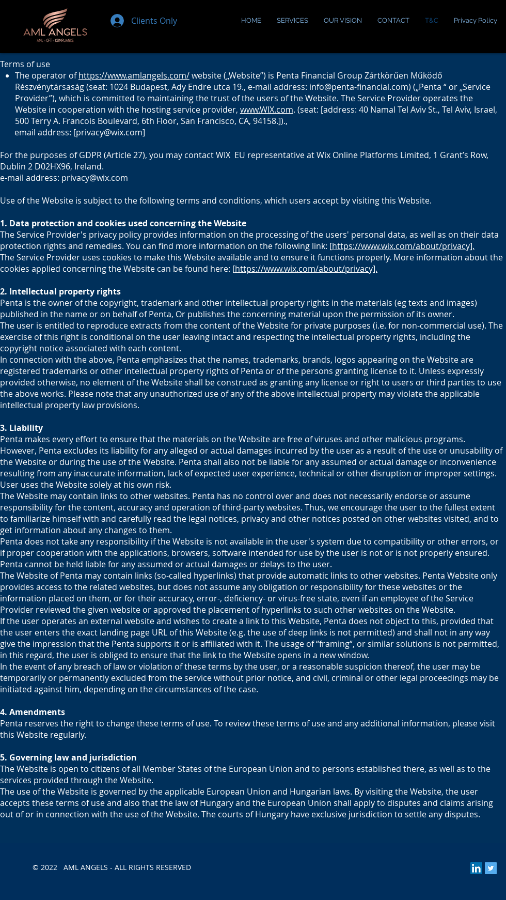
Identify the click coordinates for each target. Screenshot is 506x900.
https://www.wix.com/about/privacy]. (403, 246)
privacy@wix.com (109, 132)
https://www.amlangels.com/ (133, 75)
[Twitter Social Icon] (491, 868)
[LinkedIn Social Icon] (476, 868)
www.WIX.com (266, 109)
